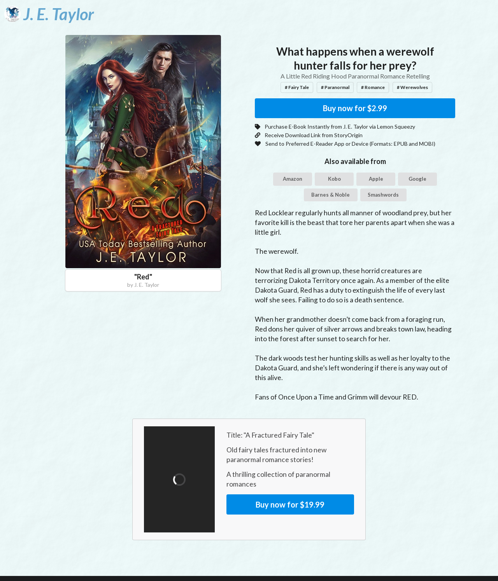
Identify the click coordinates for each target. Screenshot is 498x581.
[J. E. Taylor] (49, 14)
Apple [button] (376, 179)
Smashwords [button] (383, 195)
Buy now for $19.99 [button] (290, 504)
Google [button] (417, 179)
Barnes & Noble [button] (330, 195)
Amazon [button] (292, 179)
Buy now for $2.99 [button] (355, 108)
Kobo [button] (334, 179)
